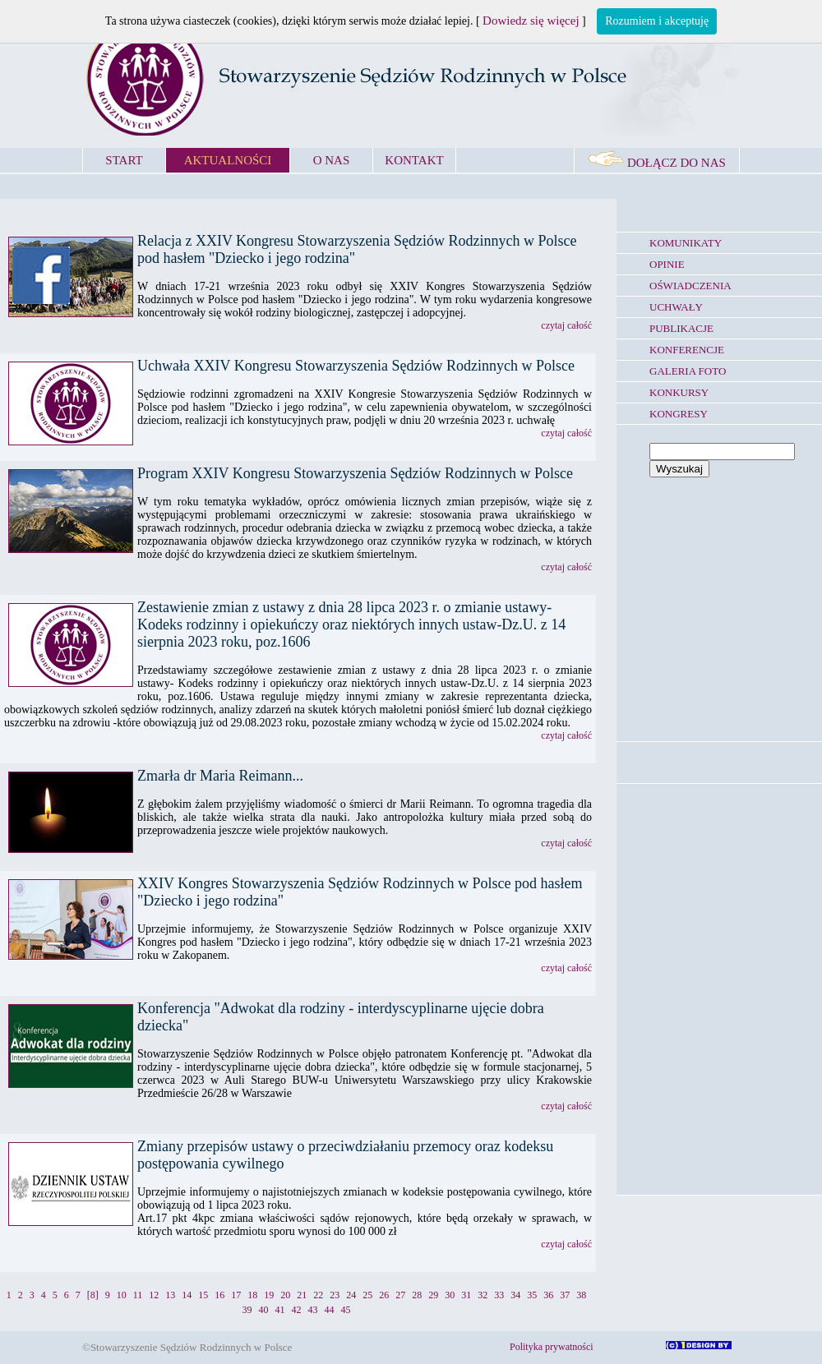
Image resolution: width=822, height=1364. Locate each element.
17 (236, 1295)
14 (187, 1295)
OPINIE (667, 264)
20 (285, 1295)
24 (351, 1295)
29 (433, 1295)
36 (548, 1295)
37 (565, 1295)
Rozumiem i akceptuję (657, 21)
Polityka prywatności (551, 1346)
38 (581, 1295)
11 (138, 1295)
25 (367, 1295)
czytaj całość (566, 325)
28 (417, 1295)
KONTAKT (414, 160)
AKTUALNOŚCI (228, 160)
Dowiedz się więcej (531, 20)
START (123, 160)
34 (515, 1295)
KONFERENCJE (686, 349)
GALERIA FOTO (687, 371)
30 (450, 1295)
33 (499, 1295)
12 (154, 1295)
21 (302, 1295)
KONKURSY (679, 392)
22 (318, 1295)
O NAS (331, 160)
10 (122, 1295)
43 (313, 1310)
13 (170, 1295)
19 (269, 1295)
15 (203, 1295)
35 (532, 1295)
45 (346, 1310)
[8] (93, 1295)
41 (280, 1310)
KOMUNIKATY (685, 243)
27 (400, 1295)
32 (482, 1295)
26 (384, 1295)
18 (252, 1295)
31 (466, 1295)
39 (247, 1310)
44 (330, 1310)
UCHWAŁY (676, 307)
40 (264, 1310)
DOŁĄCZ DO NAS (657, 162)
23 (334, 1295)
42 (297, 1310)
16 (219, 1295)
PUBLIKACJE (681, 328)
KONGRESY (678, 414)
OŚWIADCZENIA (690, 285)
